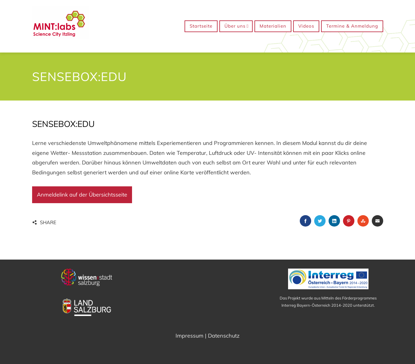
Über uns (236, 26)
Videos (306, 26)
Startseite (201, 26)
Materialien (273, 26)
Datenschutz (223, 335)
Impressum (189, 335)
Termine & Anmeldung (352, 26)
